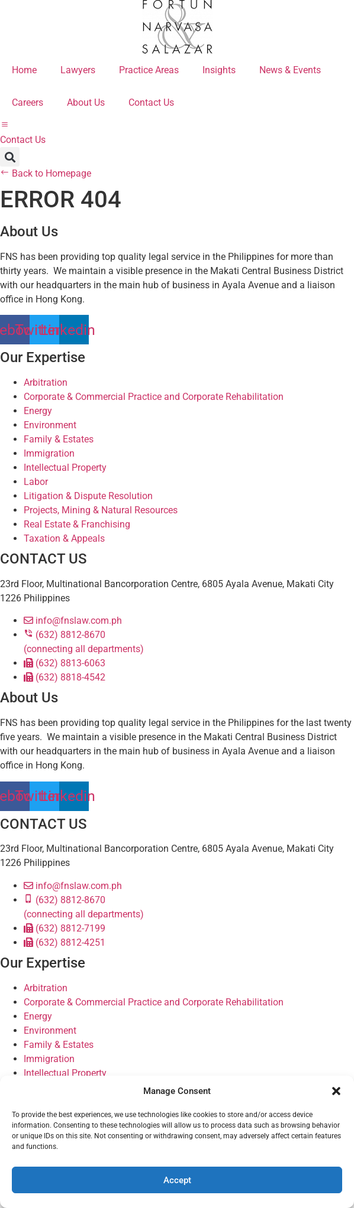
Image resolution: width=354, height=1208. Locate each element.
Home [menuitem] (24, 70)
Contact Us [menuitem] (151, 102)
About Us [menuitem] (86, 102)
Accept (177, 1180)
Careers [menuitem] (27, 102)
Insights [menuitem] (219, 70)
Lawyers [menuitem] (77, 70)
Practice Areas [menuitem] (149, 70)
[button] (336, 1091)
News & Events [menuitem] (290, 70)
